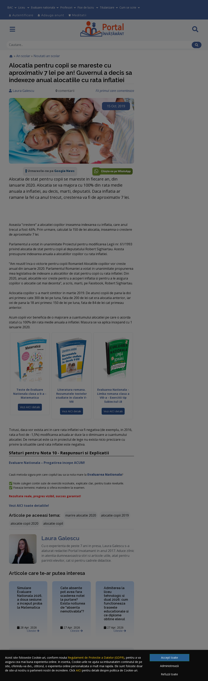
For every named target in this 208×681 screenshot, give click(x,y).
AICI (78, 670)
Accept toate (169, 657)
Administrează (169, 666)
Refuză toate (169, 674)
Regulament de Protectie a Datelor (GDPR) (96, 657)
